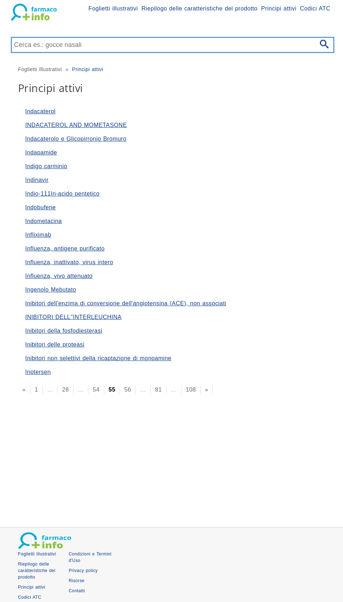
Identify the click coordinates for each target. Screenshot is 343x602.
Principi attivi (278, 8)
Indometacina (43, 221)
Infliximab (38, 235)
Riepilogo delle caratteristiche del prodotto (199, 8)
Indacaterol (40, 111)
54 (96, 390)
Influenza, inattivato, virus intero (69, 262)
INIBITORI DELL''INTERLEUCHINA (73, 317)
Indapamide (41, 152)
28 (65, 390)
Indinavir (37, 180)
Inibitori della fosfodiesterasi (63, 331)
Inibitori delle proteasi (54, 344)
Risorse (76, 580)
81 (158, 390)
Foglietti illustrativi (113, 8)
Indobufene (40, 207)
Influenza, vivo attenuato (59, 276)
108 (191, 390)
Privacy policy (83, 570)
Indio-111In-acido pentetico (62, 194)
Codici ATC (315, 8)
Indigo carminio (46, 166)
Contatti (77, 590)
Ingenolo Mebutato (50, 290)
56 (127, 390)
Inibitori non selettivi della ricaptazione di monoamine (98, 358)
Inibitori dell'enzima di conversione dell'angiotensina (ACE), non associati (125, 303)
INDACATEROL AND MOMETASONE (76, 125)
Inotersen (38, 372)
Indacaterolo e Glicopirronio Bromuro (76, 139)
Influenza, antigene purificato (65, 248)
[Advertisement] (171, 458)
